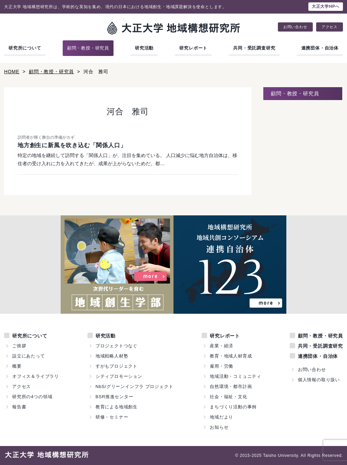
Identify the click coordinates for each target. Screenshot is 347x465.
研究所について (24, 48)
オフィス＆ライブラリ (35, 376)
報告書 (19, 406)
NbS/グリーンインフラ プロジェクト (135, 386)
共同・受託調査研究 (254, 48)
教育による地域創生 (117, 406)
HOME (11, 71)
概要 (17, 366)
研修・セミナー (112, 417)
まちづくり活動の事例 (233, 406)
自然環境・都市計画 (231, 386)
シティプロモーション (119, 376)
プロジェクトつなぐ (117, 345)
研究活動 (144, 48)
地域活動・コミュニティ (235, 376)
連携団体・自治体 (320, 48)
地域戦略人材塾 (112, 356)
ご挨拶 (19, 345)
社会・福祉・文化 (228, 396)
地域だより (221, 417)
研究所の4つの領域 (32, 396)
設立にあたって (28, 356)
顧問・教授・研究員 (88, 48)
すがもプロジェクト (117, 366)
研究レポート (193, 48)
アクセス (330, 27)
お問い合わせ (295, 27)
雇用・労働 (221, 366)
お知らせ (219, 427)
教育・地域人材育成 (231, 356)
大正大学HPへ (326, 6)
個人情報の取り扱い (319, 379)
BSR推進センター (115, 396)
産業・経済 (221, 345)
